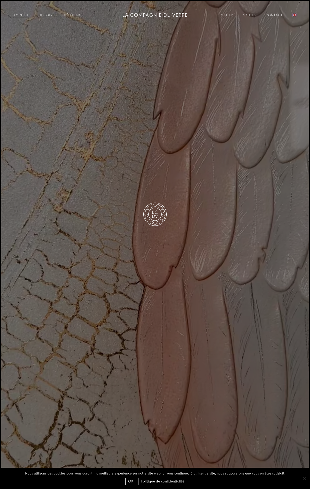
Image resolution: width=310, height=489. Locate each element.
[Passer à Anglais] (294, 16)
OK (130, 481)
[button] (155, 278)
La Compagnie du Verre (155, 15)
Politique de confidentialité (162, 481)
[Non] (304, 478)
